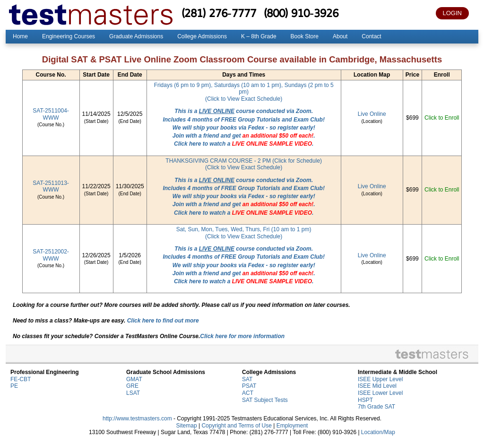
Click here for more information (242, 336)
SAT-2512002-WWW (51, 255)
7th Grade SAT (376, 406)
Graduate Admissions (136, 36)
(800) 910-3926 (301, 13)
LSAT (133, 393)
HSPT (365, 400)
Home (20, 36)
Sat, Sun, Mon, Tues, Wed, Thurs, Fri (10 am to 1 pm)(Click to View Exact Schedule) (243, 233)
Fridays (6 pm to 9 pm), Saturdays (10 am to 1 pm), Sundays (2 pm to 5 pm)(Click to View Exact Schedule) (244, 92)
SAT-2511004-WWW (51, 114)
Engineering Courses (68, 36)
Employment (292, 425)
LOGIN (452, 13)
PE (14, 386)
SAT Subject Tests (265, 400)
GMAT (134, 379)
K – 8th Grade (259, 36)
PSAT (249, 386)
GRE (132, 386)
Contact (371, 36)
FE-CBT (20, 379)
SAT (247, 379)
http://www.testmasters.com (137, 418)
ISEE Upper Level (380, 379)
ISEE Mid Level (377, 386)
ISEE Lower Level (380, 393)
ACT (247, 393)
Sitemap (186, 425)
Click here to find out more (163, 320)
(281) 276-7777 (219, 13)
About (340, 36)
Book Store (305, 36)
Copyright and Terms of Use (236, 425)
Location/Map (378, 432)
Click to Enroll (441, 117)
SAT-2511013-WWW (51, 186)
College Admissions (202, 36)
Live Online (372, 114)
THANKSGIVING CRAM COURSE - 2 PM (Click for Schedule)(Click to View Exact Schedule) (243, 164)
